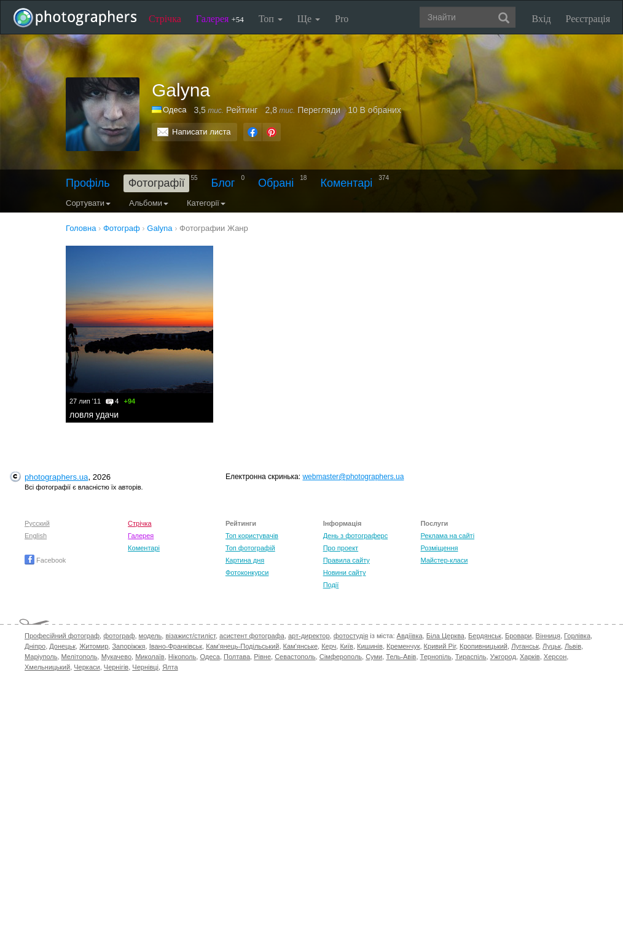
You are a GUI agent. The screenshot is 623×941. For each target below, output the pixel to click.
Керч (328, 646)
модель (150, 635)
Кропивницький (483, 646)
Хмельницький (47, 667)
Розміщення (439, 548)
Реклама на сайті (447, 535)
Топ (271, 19)
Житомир (93, 646)
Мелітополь (79, 656)
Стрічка (165, 19)
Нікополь (182, 656)
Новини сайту (344, 572)
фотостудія (351, 635)
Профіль (88, 183)
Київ (346, 646)
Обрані (276, 183)
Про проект (340, 548)
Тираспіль (471, 656)
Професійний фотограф (62, 635)
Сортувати (88, 203)
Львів (573, 646)
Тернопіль (436, 656)
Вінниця (548, 635)
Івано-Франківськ (175, 646)
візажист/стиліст (190, 635)
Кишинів (370, 646)
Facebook (45, 560)
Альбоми (148, 203)
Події (331, 584)
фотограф (119, 635)
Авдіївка (410, 635)
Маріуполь (41, 656)
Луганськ (525, 646)
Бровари (518, 635)
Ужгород (503, 656)
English (36, 535)
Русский (37, 523)
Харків (530, 656)
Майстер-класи (444, 560)
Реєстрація (588, 19)
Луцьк (552, 646)
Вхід (541, 19)
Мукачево (116, 656)
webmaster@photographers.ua (353, 476)
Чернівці (145, 667)
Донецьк (62, 646)
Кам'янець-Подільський (242, 646)
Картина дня (244, 560)
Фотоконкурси (246, 572)
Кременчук (403, 646)
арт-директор (309, 635)
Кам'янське (300, 646)
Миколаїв (150, 656)
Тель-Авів (401, 656)
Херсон (555, 656)
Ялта (170, 667)
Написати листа (201, 131)
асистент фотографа (251, 635)
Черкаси (87, 667)
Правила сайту (346, 560)
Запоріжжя (128, 646)
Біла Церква (445, 635)
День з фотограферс (355, 535)
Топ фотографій (250, 548)
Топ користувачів (251, 535)
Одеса (174, 109)
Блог (223, 183)
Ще (308, 19)
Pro (341, 19)
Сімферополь (340, 656)
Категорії (206, 203)
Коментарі (346, 183)
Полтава (237, 656)
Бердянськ (484, 635)
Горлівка (577, 635)
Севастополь (295, 656)
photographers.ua (56, 477)
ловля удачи (94, 415)
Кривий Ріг (440, 646)
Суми (374, 656)
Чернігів (116, 667)
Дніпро (35, 646)
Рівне (262, 656)
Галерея (220, 19)
